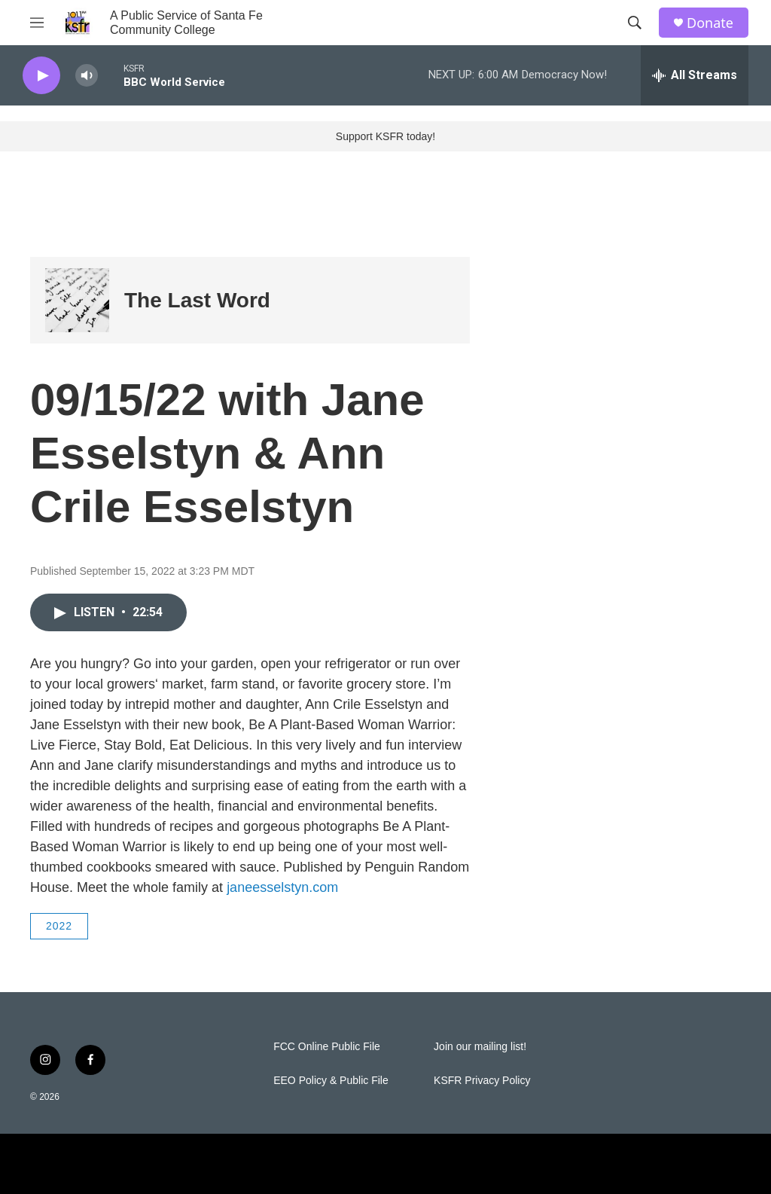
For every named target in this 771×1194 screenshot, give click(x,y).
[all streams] (694, 75)
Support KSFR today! (385, 136)
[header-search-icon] (634, 22)
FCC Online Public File (326, 1046)
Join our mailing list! (480, 1046)
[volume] (86, 76)
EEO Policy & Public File (331, 1080)
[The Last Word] (77, 300)
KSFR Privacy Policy (482, 1080)
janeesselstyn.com (282, 887)
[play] (41, 75)
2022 (59, 926)
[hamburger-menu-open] (37, 23)
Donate (710, 23)
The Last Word (197, 300)
